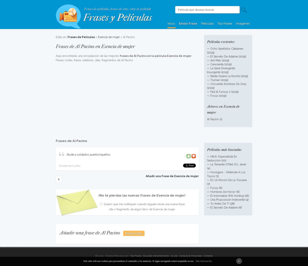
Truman (215, 80)
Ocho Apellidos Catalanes (226, 48)
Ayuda (174, 255)
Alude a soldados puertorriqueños (88, 154)
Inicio (171, 23)
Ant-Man (215, 60)
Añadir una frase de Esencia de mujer (172, 176)
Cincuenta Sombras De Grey (228, 84)
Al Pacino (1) (214, 119)
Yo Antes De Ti (219, 203)
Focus (214, 95)
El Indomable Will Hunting (227, 195)
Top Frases (224, 23)
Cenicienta (217, 64)
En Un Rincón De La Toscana (228, 180)
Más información (204, 261)
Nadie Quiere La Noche (225, 76)
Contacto (208, 255)
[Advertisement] (127, 98)
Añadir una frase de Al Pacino (90, 233)
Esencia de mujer (109, 37)
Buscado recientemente (156, 255)
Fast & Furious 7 (220, 91)
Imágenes (243, 23)
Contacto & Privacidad (190, 255)
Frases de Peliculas (81, 37)
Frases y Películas (117, 17)
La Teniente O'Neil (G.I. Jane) (228, 164)
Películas (207, 23)
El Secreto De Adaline (224, 56)
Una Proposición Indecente (227, 199)
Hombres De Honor (223, 191)
